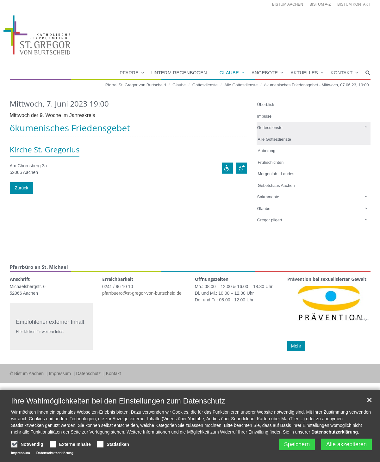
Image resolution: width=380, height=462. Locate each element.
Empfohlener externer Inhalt (50, 322)
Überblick (265, 104)
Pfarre (129, 72)
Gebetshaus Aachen (276, 185)
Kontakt (342, 72)
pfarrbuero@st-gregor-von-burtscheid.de (142, 293)
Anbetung (267, 150)
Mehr (296, 345)
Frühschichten (271, 162)
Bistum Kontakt (353, 4)
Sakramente (268, 196)
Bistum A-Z (320, 4)
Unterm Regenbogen (179, 72)
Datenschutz (89, 373)
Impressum (60, 373)
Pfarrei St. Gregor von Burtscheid (135, 85)
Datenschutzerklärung (334, 431)
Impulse (264, 116)
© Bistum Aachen (27, 373)
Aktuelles (304, 72)
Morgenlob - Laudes (276, 173)
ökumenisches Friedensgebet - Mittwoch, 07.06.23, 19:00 (316, 85)
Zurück (21, 187)
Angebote (265, 72)
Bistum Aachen (287, 4)
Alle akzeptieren (346, 444)
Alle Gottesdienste (241, 85)
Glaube (229, 72)
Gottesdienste (205, 85)
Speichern (297, 444)
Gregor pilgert (269, 220)
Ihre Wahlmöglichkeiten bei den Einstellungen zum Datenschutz (118, 401)
